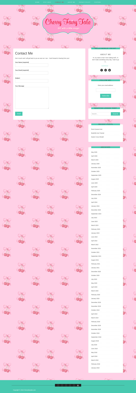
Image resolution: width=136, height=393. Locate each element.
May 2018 (94, 352)
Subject (31, 79)
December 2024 (96, 194)
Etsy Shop (47, 2)
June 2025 (94, 183)
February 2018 (95, 364)
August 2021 (95, 260)
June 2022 (94, 237)
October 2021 (95, 252)
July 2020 (94, 279)
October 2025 (95, 171)
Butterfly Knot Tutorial (97, 133)
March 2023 (94, 225)
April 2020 (94, 287)
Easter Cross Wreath (97, 137)
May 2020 (94, 283)
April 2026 (94, 156)
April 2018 (94, 356)
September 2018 (96, 337)
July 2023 (94, 217)
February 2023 (95, 229)
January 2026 (95, 163)
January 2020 (95, 298)
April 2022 (94, 241)
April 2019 (94, 314)
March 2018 (94, 360)
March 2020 (94, 291)
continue (105, 66)
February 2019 (95, 321)
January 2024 (95, 206)
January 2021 (95, 267)
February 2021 (95, 264)
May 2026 (94, 152)
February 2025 (95, 190)
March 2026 (94, 160)
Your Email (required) (31, 71)
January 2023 (95, 233)
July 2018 (94, 345)
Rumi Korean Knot (96, 129)
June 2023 (94, 221)
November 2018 (96, 329)
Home (37, 2)
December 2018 (96, 325)
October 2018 (95, 333)
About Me (71, 2)
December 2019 (96, 302)
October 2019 (95, 310)
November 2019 (96, 306)
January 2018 (95, 368)
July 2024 (94, 198)
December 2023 (96, 210)
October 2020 (95, 275)
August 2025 (95, 179)
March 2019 (94, 318)
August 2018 (95, 341)
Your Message (32, 97)
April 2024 (94, 202)
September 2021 (96, 256)
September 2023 (96, 214)
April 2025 (94, 187)
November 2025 (96, 167)
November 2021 (96, 248)
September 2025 (96, 175)
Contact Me (59, 2)
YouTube (97, 2)
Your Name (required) (31, 64)
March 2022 (94, 244)
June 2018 (94, 348)
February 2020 (95, 294)
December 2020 (96, 271)
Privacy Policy (84, 2)
